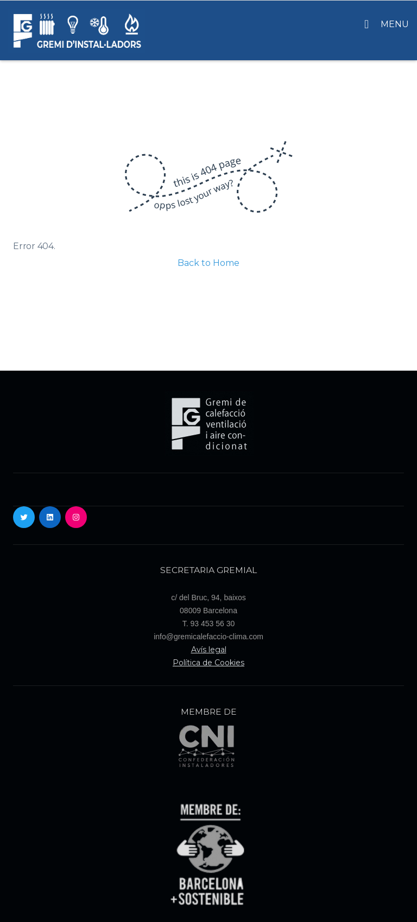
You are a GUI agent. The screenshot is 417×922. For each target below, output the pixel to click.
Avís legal (208, 649)
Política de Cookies (208, 662)
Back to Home (208, 263)
